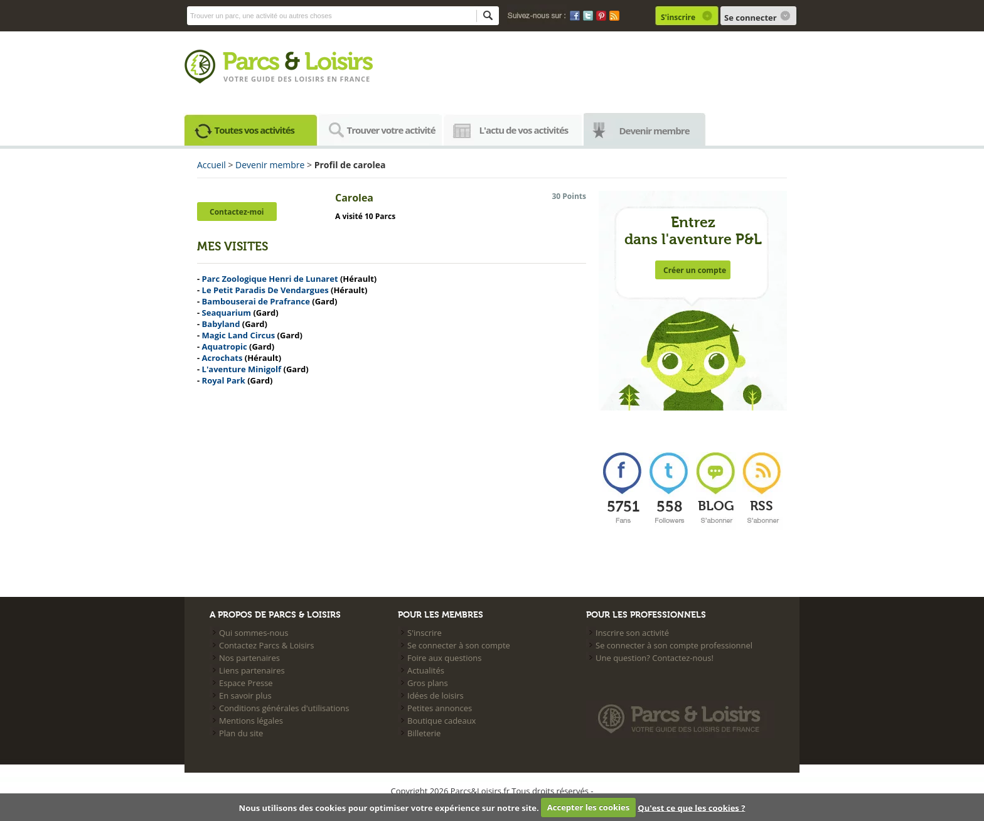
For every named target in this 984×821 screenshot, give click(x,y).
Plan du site (241, 733)
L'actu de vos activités (524, 130)
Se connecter (750, 17)
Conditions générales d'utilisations (284, 708)
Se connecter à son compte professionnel (674, 645)
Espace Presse (246, 683)
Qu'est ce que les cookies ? (691, 807)
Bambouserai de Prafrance (256, 301)
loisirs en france (332, 78)
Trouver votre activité (391, 130)
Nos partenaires (249, 657)
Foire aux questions (444, 657)
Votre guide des (258, 78)
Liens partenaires (252, 670)
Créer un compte (694, 270)
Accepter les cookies (588, 807)
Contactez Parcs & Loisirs (266, 645)
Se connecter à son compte (458, 645)
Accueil (211, 165)
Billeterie (424, 733)
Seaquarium (227, 312)
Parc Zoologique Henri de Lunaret (270, 278)
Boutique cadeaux (441, 720)
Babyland (221, 324)
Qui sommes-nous (253, 632)
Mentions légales (251, 720)
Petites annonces (439, 708)
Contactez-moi (237, 212)
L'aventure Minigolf (242, 369)
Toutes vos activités (255, 130)
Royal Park (223, 380)
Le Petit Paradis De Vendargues (265, 290)
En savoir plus (245, 695)
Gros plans (427, 683)
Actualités (425, 670)
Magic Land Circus (238, 335)
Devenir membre (654, 130)
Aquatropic (224, 346)
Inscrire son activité (632, 632)
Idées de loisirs (435, 695)
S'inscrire (678, 17)
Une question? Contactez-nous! (655, 657)
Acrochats (222, 357)
